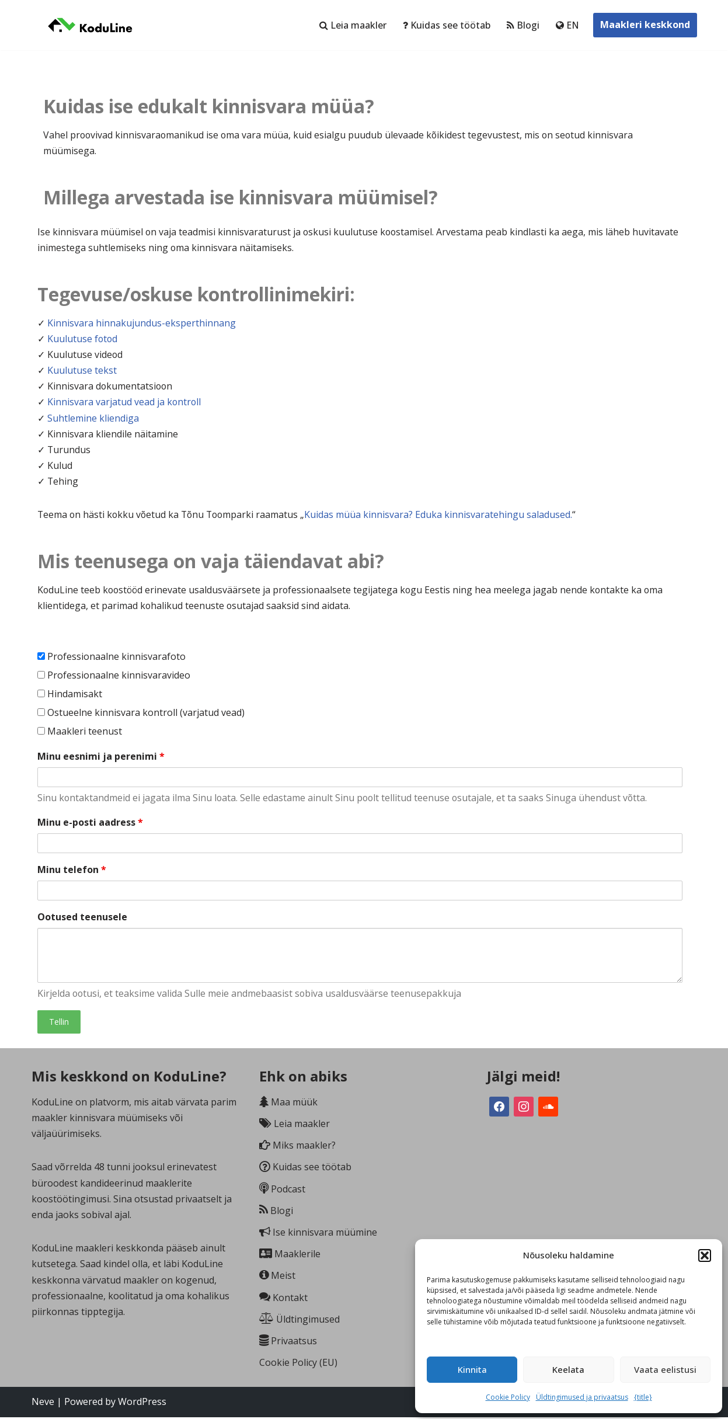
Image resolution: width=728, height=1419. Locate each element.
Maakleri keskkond (645, 24)
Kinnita (472, 1369)
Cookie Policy (508, 1397)
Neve (43, 1403)
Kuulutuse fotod (83, 339)
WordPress (142, 1403)
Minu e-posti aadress (90, 824)
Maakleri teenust (79, 732)
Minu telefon (71, 871)
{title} (643, 1397)
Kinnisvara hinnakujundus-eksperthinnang (141, 323)
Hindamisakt (69, 695)
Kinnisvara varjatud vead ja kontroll (124, 403)
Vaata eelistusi (665, 1369)
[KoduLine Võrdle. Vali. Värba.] (90, 25)
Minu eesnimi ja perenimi (101, 757)
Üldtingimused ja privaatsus (582, 1397)
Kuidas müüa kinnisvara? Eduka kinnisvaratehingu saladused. (443, 515)
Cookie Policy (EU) (298, 1364)
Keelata (568, 1369)
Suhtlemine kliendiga (93, 418)
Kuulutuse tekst (82, 370)
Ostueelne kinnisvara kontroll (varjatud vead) (141, 714)
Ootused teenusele (82, 918)
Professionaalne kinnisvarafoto (111, 657)
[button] (704, 1255)
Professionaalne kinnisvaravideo (113, 676)
